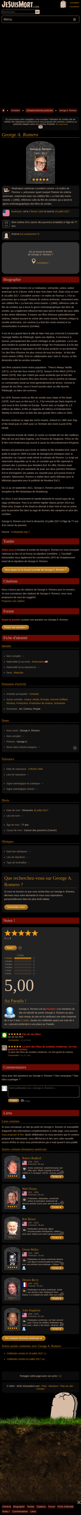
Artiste (36, 699)
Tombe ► (57, 1176)
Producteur (22, 703)
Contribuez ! (42, 262)
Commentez (13, 1040)
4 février (33, 211)
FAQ (44, 1386)
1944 (30, 1283)
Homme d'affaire (59, 699)
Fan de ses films (31, 1034)
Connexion (74, 6)
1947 (30, 1223)
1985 (36, 1253)
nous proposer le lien (13, 1134)
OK (40, 127)
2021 (36, 1283)
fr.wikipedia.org (19, 532)
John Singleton (31, 1310)
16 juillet (59, 211)
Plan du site (66, 1386)
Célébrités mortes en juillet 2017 (24, 1359)
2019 (36, 1314)
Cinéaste (34, 694)
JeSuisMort (17, 4)
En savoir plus (62, 124)
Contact (40, 1388)
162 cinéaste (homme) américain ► (24, 1338)
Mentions (53, 1386)
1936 (30, 1162)
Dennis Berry (30, 1280)
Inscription (74, 3)
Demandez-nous (16, 907)
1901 (30, 1192)
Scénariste (59, 703)
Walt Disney (29, 1188)
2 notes (20, 955)
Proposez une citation (13, 601)
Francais (31, 1286)
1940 (41, 211)
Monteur (10, 703)
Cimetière (15, 110)
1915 (30, 1253)
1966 (36, 1192)
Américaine (38, 661)
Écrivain (44, 699)
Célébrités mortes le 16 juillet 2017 (25, 1353)
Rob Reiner (29, 1219)
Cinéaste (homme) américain (39, 110)
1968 (30, 1314)
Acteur (28, 699)
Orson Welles (30, 1249)
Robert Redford (31, 1158)
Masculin (18, 672)
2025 (36, 1162)
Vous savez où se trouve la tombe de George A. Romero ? (35, 569)
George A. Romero (67, 110)
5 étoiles (8, 958)
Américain (16, 211)
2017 (66, 211)
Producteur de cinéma (41, 703)
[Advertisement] (40, 65)
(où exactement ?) (29, 234)
